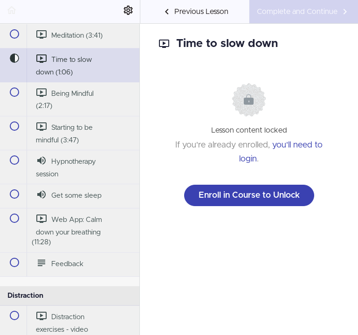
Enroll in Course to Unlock (249, 195)
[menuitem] (128, 11)
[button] (11, 11)
